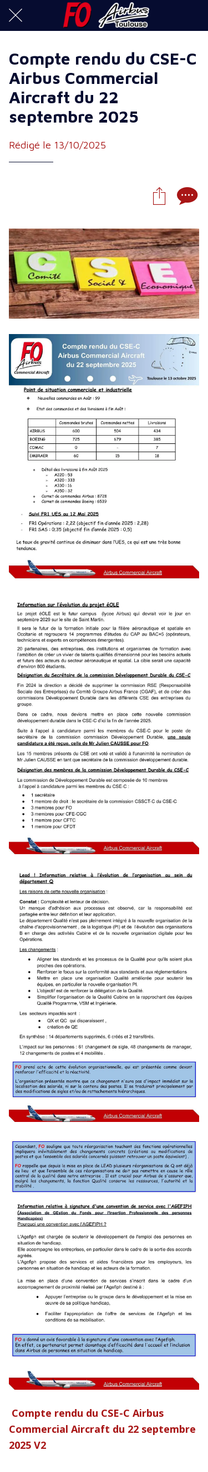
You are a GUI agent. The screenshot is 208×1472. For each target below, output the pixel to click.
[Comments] (186, 195)
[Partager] (159, 195)
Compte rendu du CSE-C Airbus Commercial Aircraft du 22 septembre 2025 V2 (102, 1429)
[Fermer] (15, 15)
